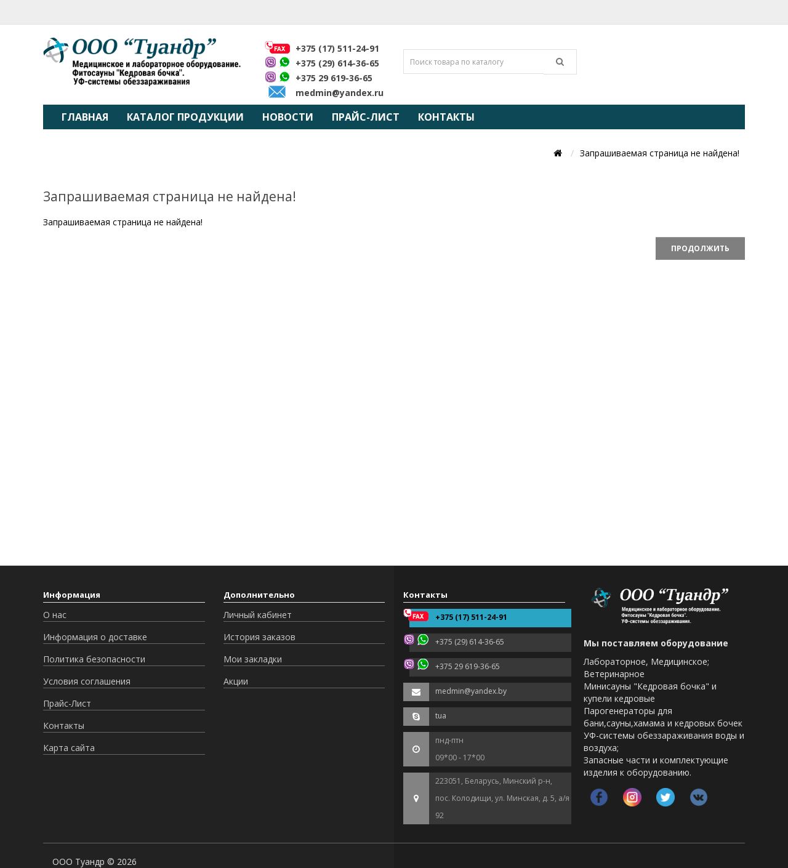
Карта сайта (69, 747)
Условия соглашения (87, 681)
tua (440, 715)
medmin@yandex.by (471, 691)
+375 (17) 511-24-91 (337, 48)
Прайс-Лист (366, 117)
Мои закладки (252, 659)
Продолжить (700, 248)
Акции (235, 681)
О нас (54, 615)
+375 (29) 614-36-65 (337, 63)
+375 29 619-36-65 (334, 78)
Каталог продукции (185, 117)
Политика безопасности (94, 659)
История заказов (259, 637)
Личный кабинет (257, 615)
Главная (85, 117)
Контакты (446, 117)
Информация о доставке (95, 637)
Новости (287, 117)
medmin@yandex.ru (340, 92)
